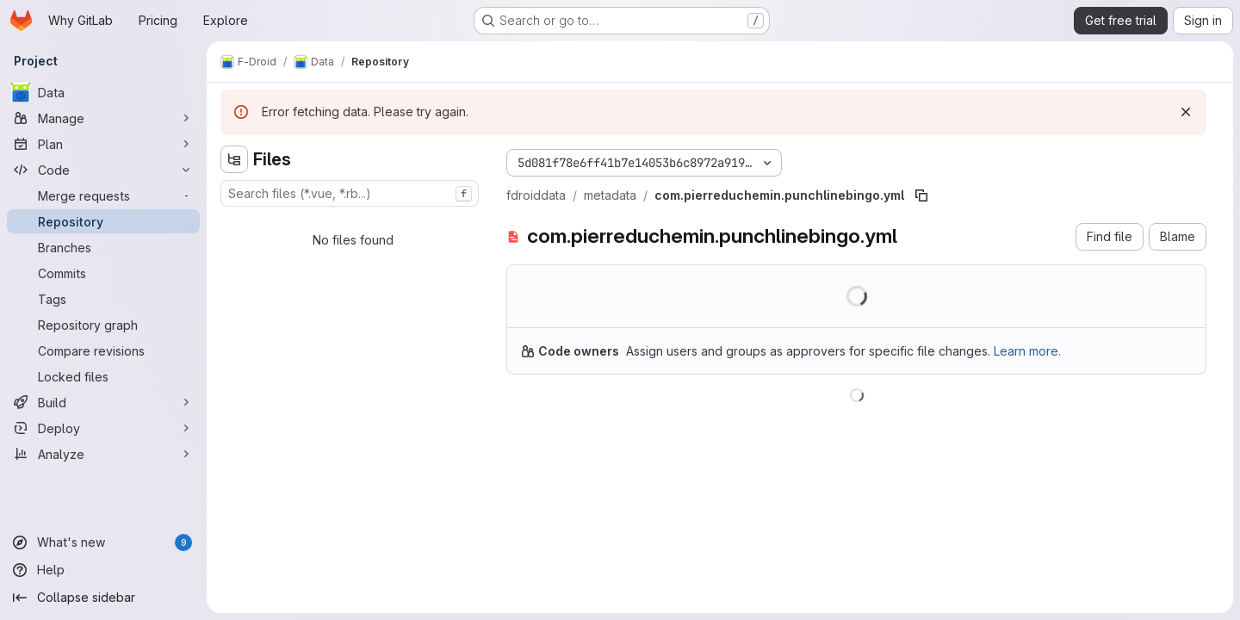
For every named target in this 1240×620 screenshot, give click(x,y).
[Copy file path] (921, 195)
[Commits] (103, 273)
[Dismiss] (1185, 112)
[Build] (103, 402)
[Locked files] (103, 376)
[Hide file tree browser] (234, 159)
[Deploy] (103, 428)
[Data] (103, 92)
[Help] (103, 570)
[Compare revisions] (103, 350)
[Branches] (103, 247)
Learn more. (1027, 351)
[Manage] (103, 118)
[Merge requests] (103, 195)
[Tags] (103, 299)
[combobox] (349, 193)
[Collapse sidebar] (103, 598)
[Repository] (103, 221)
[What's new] (103, 542)
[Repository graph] (103, 325)
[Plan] (103, 144)
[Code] (103, 170)
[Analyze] (103, 454)
